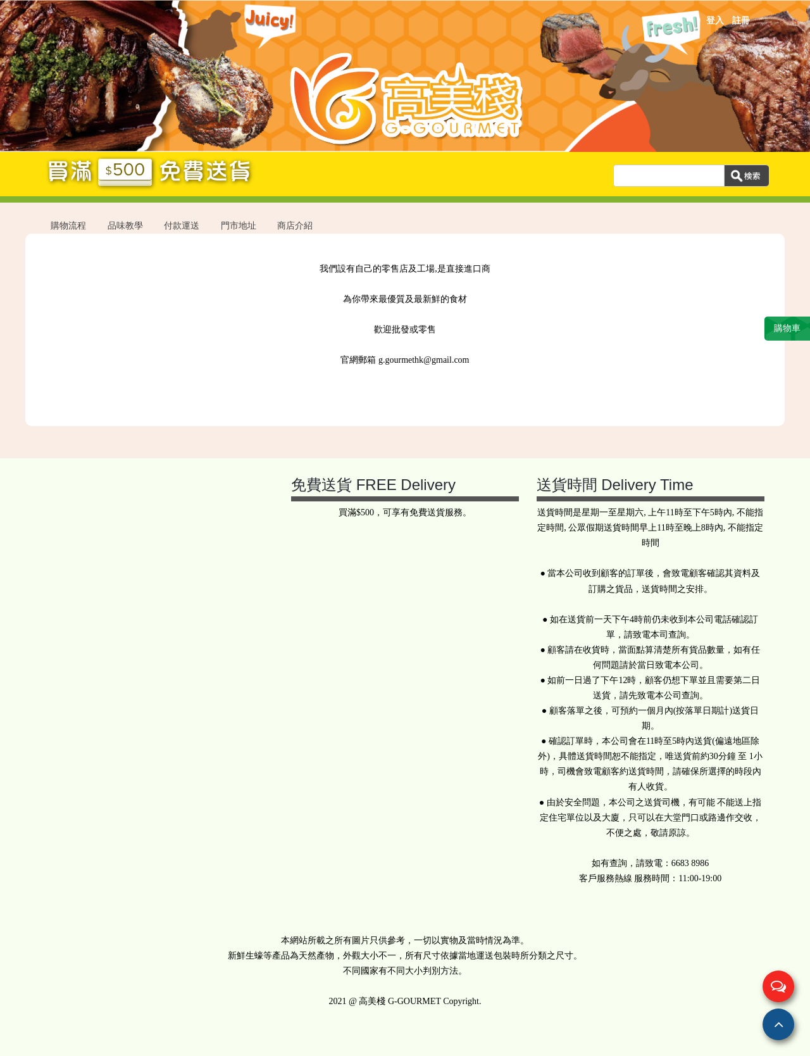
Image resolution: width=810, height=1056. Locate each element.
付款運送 (181, 225)
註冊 (741, 20)
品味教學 (125, 225)
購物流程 (68, 225)
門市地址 (238, 225)
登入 (715, 20)
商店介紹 (295, 225)
